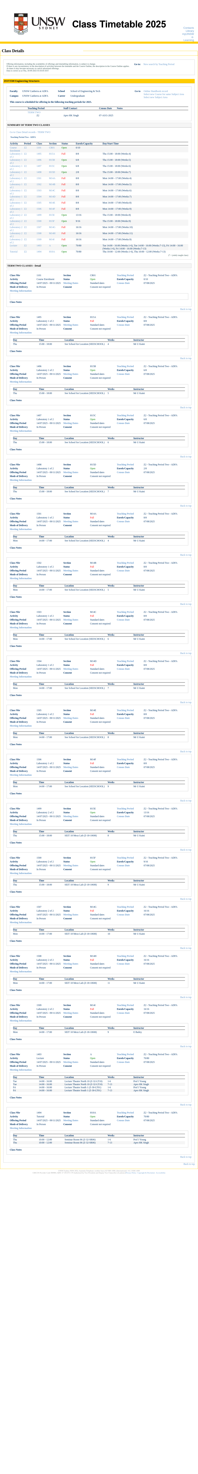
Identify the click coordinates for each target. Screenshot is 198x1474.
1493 (39, 245)
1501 (39, 178)
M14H (52, 233)
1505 (39, 202)
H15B (52, 159)
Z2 (25, 147)
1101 (39, 147)
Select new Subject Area (156, 97)
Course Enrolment (15, 149)
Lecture (13, 245)
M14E (52, 202)
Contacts (188, 27)
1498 (39, 172)
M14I (51, 239)
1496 (39, 159)
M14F (52, 208)
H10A (52, 251)
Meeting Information (21, 290)
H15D (52, 172)
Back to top (185, 309)
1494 (39, 251)
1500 (39, 221)
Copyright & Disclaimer (146, 1173)
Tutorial (13, 251)
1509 (39, 239)
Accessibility (160, 1173)
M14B (52, 184)
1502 (39, 184)
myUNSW (188, 33)
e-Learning (189, 38)
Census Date (123, 283)
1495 (39, 153)
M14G (52, 227)
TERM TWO (34, 112)
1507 (39, 227)
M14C (52, 190)
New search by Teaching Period (158, 64)
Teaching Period (125, 275)
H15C (52, 166)
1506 (39, 208)
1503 (39, 190)
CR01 (52, 147)
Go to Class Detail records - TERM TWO (30, 132)
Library (190, 30)
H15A (52, 153)
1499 (39, 215)
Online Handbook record (156, 91)
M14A (52, 178)
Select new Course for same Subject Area (164, 94)
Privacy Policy (131, 1173)
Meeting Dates (70, 283)
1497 (39, 166)
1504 (39, 196)
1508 (39, 233)
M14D (52, 196)
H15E (52, 215)
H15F (51, 221)
